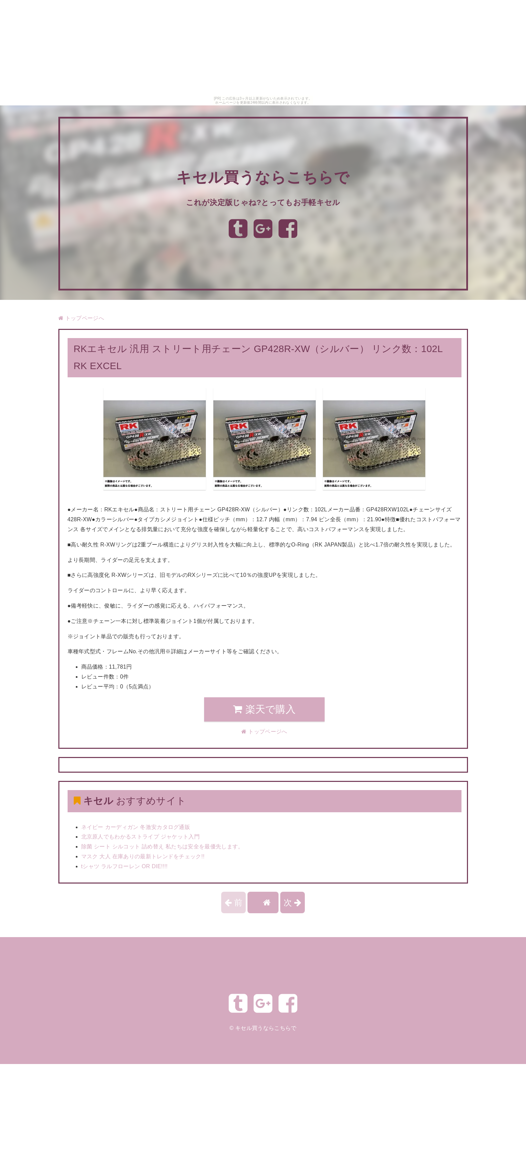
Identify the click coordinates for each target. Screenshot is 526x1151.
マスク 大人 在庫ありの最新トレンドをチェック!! (143, 856)
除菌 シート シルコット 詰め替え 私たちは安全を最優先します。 (162, 846)
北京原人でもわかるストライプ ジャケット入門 (140, 837)
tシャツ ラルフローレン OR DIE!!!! (124, 866)
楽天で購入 (264, 709)
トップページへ (81, 318)
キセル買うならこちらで (263, 177)
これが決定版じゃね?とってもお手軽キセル (263, 202)
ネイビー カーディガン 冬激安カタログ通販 (135, 827)
